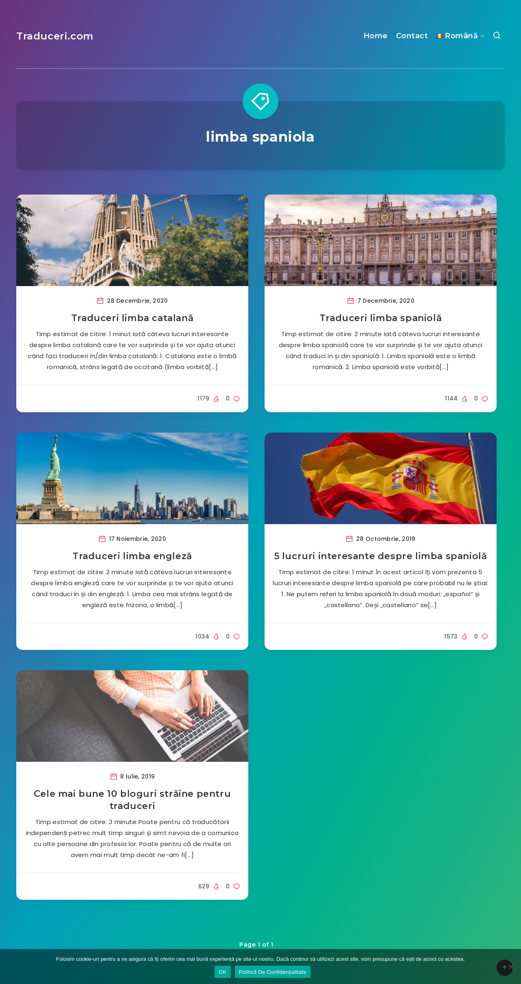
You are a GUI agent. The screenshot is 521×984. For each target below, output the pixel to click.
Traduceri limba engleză (132, 556)
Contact (412, 35)
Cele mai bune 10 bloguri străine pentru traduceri (132, 799)
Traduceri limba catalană (132, 318)
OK (222, 972)
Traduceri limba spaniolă (381, 318)
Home (375, 35)
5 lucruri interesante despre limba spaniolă (380, 556)
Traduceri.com (55, 36)
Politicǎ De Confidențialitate (272, 972)
